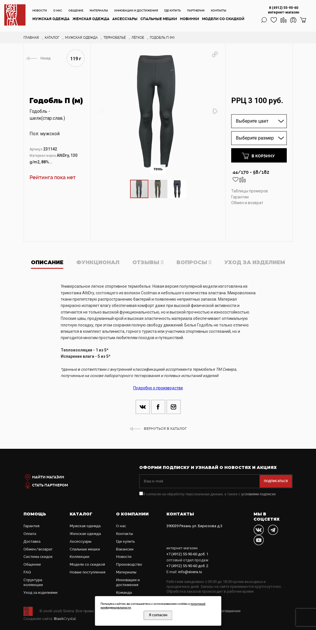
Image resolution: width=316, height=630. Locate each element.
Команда (124, 592)
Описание (47, 262)
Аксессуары (125, 19)
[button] (214, 54)
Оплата (29, 534)
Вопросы (193, 262)
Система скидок (38, 556)
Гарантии (240, 197)
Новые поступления (87, 572)
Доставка (31, 541)
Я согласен (158, 615)
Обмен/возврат (37, 549)
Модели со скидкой (223, 19)
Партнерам (196, 10)
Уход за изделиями (40, 592)
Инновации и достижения (136, 10)
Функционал (97, 262)
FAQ (27, 572)
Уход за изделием (254, 262)
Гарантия (31, 526)
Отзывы (148, 262)
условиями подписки (258, 494)
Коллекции (79, 556)
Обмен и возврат (247, 202)
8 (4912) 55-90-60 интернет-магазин (283, 10)
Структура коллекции (33, 582)
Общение (75, 10)
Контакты (218, 10)
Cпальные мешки (158, 19)
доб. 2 (187, 566)
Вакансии (125, 549)
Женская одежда (90, 19)
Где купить (172, 10)
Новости (39, 10)
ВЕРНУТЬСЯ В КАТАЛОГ (165, 428)
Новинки (189, 19)
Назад (45, 58)
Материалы (99, 10)
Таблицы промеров (249, 191)
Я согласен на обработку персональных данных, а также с (207, 494)
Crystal (65, 619)
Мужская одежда (51, 19)
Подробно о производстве (158, 388)
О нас (57, 10)
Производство (129, 564)
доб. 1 (187, 554)
